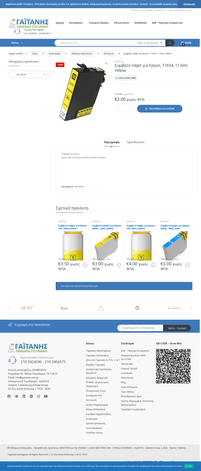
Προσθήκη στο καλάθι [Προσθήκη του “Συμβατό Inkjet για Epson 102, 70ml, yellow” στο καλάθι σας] (85, 265)
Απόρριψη (189, 4)
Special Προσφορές (95, 423)
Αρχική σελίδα (16, 53)
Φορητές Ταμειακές (95, 364)
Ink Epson (109, 53)
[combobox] (94, 43)
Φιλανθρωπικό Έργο (131, 396)
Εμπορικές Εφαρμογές (97, 377)
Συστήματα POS (94, 395)
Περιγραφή (112, 142)
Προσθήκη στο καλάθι (162, 108)
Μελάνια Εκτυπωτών (82, 53)
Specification (135, 142)
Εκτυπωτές (91, 400)
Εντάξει (188, 466)
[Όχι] (197, 466)
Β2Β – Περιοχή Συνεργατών (135, 350)
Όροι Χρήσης (127, 391)
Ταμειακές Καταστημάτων (98, 350)
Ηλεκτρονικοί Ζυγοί (96, 390)
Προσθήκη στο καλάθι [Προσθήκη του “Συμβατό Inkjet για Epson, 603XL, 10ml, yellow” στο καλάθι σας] (119, 265)
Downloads (140, 22)
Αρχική (60, 22)
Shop (34, 53)
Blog (123, 382)
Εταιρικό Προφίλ (99, 22)
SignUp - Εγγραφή (177, 328)
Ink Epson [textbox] (29, 74)
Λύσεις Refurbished (95, 409)
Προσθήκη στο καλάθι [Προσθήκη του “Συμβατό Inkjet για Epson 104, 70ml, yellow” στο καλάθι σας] (153, 265)
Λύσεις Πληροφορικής (97, 404)
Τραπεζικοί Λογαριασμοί (133, 409)
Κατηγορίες (75, 22)
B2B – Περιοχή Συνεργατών (167, 22)
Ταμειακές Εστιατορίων (97, 355)
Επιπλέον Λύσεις (94, 432)
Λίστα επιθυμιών (129, 387)
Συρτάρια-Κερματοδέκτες (98, 414)
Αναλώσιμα (54, 53)
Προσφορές (127, 363)
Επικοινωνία (121, 22)
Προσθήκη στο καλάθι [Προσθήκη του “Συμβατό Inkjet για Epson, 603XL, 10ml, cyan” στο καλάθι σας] (187, 265)
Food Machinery (94, 428)
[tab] (112, 143)
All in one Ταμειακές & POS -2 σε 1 (103, 359)
